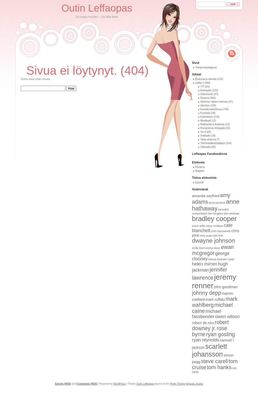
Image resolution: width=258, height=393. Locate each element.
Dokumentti (206, 94)
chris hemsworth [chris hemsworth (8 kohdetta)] (221, 231)
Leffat (198, 82)
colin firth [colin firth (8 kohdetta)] (217, 235)
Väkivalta (205, 147)
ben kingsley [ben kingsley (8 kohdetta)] (215, 213)
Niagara (199, 170)
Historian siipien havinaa (214, 101)
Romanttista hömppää (212, 128)
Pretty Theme (177, 383)
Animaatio (205, 90)
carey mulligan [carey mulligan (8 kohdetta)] (214, 225)
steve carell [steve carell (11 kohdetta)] (214, 361)
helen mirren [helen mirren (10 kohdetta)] (204, 264)
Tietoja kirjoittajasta (206, 67)
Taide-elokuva (208, 139)
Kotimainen (206, 116)
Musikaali (205, 120)
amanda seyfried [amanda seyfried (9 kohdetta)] (205, 196)
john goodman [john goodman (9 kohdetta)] (226, 287)
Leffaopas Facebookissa (209, 154)
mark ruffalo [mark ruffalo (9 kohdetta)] (215, 299)
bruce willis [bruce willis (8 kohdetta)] (198, 225)
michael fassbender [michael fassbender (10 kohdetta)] (206, 314)
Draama (204, 98)
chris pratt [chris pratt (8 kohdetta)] (206, 235)
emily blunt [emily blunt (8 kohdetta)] (198, 247)
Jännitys (205, 105)
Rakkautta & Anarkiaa (212, 124)
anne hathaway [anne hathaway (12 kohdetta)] (215, 205)
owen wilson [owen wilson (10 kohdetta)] (227, 316)
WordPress (119, 383)
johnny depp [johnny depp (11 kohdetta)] (206, 293)
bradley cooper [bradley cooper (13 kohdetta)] (214, 219)
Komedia (205, 113)
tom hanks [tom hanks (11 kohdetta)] (219, 367)
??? (202, 86)
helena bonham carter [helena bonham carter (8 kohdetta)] (221, 259)
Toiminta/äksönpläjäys (212, 143)
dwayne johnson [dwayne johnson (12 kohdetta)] (213, 240)
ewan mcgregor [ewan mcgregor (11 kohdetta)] (213, 250)
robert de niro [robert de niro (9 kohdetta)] (203, 323)
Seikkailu (205, 135)
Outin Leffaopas (96, 8)
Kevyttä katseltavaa (211, 109)
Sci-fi (203, 131)
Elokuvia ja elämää (205, 79)
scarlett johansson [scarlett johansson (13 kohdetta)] (209, 350)
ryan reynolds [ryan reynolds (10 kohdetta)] (205, 339)
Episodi (199, 182)
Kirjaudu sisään (194, 383)
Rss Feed (232, 53)
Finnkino (200, 167)
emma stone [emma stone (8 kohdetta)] (213, 247)
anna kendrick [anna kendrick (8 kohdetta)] (217, 202)
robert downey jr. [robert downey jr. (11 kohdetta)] (210, 325)
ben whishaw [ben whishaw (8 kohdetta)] (231, 213)
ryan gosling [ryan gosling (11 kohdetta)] (220, 334)
